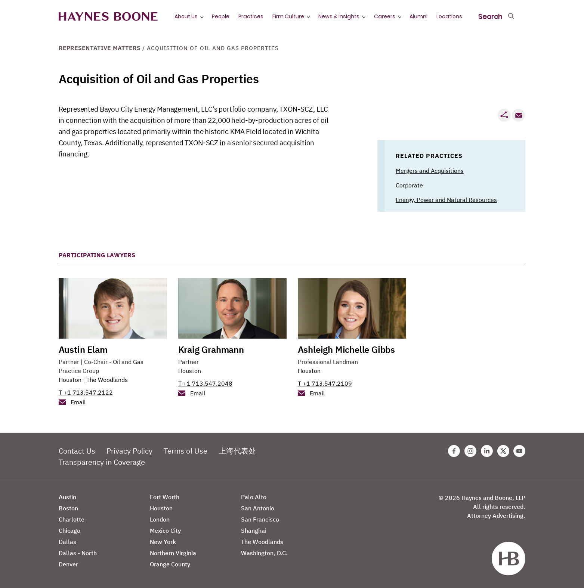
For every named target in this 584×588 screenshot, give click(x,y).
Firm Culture (288, 16)
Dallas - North (78, 553)
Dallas (67, 541)
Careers (384, 16)
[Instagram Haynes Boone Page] (470, 451)
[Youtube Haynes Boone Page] (519, 451)
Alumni (418, 16)
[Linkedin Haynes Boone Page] (487, 451)
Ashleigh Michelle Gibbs (346, 349)
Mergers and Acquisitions (430, 170)
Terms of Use (185, 451)
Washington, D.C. (264, 553)
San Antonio (257, 508)
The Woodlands (107, 379)
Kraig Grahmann (211, 349)
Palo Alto (253, 497)
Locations (449, 16)
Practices (250, 16)
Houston (70, 379)
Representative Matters (99, 48)
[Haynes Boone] (108, 16)
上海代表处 (237, 451)
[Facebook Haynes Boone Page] (454, 451)
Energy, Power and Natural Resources (446, 199)
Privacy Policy (129, 451)
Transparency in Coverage (102, 462)
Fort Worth (164, 497)
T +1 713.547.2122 (86, 392)
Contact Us (77, 451)
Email (78, 402)
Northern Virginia (173, 553)
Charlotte (71, 519)
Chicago (69, 530)
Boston (68, 508)
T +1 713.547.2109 (325, 383)
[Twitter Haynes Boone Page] (503, 451)
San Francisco (260, 519)
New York (163, 541)
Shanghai (253, 530)
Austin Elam (83, 349)
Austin (67, 497)
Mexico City (165, 530)
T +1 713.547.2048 (205, 383)
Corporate (409, 185)
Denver (68, 564)
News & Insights (338, 16)
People (220, 16)
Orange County (170, 564)
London (160, 519)
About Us (186, 16)
